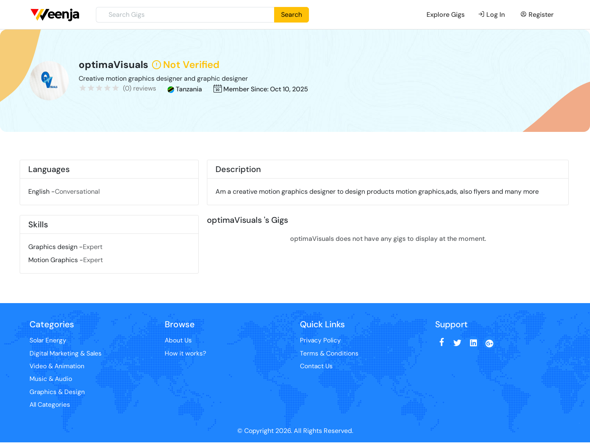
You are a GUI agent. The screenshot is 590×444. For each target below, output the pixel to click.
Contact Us (317, 366)
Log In (491, 14)
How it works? (185, 353)
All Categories (51, 406)
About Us (179, 340)
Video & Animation (58, 366)
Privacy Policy (321, 340)
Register (537, 14)
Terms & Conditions (329, 353)
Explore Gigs (446, 14)
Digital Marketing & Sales (67, 353)
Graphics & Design (58, 393)
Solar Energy (48, 340)
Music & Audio (51, 380)
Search (291, 14)
